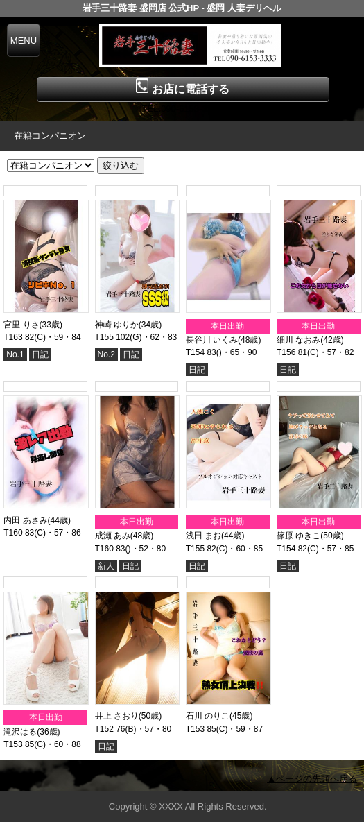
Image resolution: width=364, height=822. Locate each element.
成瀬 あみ (112, 535)
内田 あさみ (25, 520)
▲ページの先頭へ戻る (312, 778)
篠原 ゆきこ (298, 535)
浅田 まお (203, 535)
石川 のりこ (207, 716)
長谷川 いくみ (212, 340)
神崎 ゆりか (117, 324)
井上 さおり (117, 716)
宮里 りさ (21, 324)
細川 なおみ (298, 340)
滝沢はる (20, 732)
